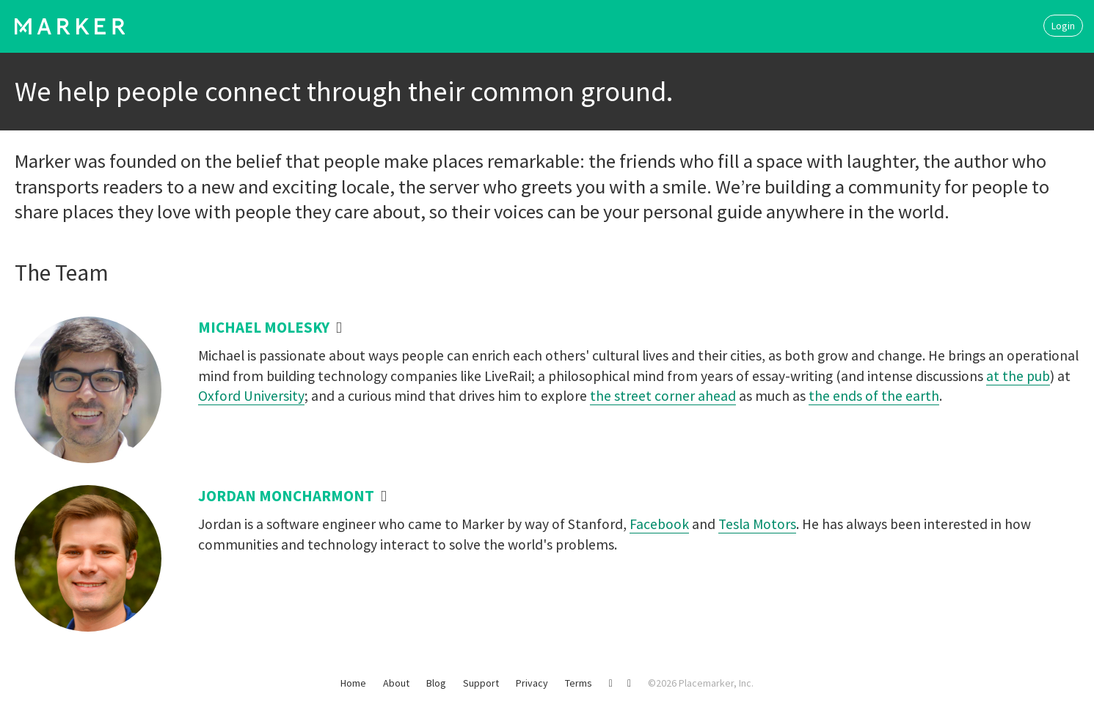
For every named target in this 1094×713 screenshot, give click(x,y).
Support (481, 683)
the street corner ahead (663, 395)
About (396, 683)
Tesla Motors (757, 524)
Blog (436, 683)
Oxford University (251, 395)
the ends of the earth (874, 395)
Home (353, 683)
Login (1063, 25)
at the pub (1018, 376)
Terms (578, 683)
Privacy (532, 683)
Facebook (659, 524)
